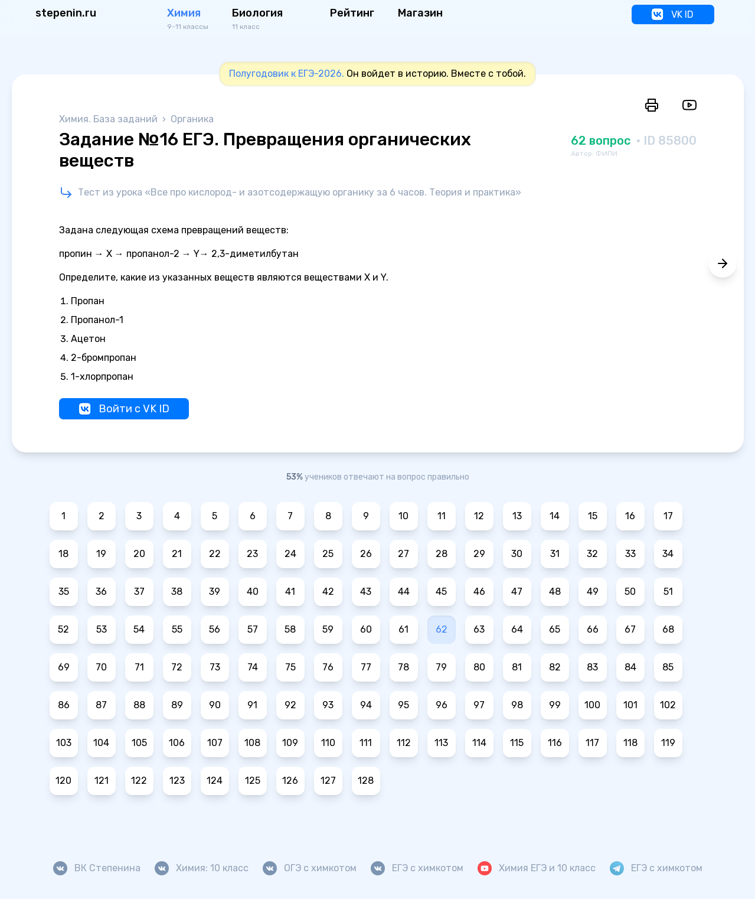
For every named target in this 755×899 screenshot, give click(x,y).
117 (592, 742)
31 (555, 553)
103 (63, 742)
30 (516, 553)
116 (555, 742)
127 (328, 780)
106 (177, 742)
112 (404, 742)
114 (479, 742)
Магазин (420, 12)
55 (177, 629)
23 (252, 553)
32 (592, 553)
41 (290, 591)
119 (668, 742)
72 (176, 667)
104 (101, 742)
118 (630, 742)
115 (517, 742)
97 (479, 705)
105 (139, 742)
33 (630, 553)
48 (555, 591)
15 (592, 516)
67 (630, 629)
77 (366, 667)
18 (63, 553)
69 (64, 667)
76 (328, 667)
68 (668, 629)
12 (479, 516)
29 (479, 553)
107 (215, 742)
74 (252, 667)
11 (441, 516)
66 (593, 629)
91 (252, 705)
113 (441, 742)
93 (328, 705)
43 (365, 591)
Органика (192, 119)
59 (328, 629)
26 (366, 553)
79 (441, 667)
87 (101, 705)
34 (668, 553)
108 (252, 742)
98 (517, 705)
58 (290, 629)
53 (101, 629)
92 (290, 705)
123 (177, 780)
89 (177, 705)
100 (592, 705)
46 (479, 591)
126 (290, 780)
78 (403, 667)
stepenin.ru (65, 12)
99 (555, 705)
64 (517, 629)
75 (290, 667)
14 (555, 516)
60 (366, 629)
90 (215, 705)
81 (517, 667)
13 (517, 516)
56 (214, 629)
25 (328, 553)
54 (139, 629)
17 (668, 516)
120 (63, 780)
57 (252, 629)
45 (441, 591)
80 (479, 667)
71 (139, 667)
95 (403, 705)
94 (366, 705)
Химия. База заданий (109, 119)
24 (290, 553)
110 (328, 742)
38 (176, 591)
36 (101, 591)
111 (365, 742)
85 (668, 667)
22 (215, 553)
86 (64, 705)
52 (63, 629)
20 (139, 553)
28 (441, 553)
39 (214, 591)
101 (630, 705)
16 (630, 516)
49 (593, 591)
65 (554, 629)
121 (101, 780)
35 (63, 591)
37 (139, 591)
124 (215, 780)
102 (668, 705)
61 (403, 629)
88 (139, 705)
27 (403, 553)
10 (403, 516)
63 (479, 629)
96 (441, 705)
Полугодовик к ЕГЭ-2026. (286, 73)
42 (328, 591)
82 (555, 667)
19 (101, 553)
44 (404, 591)
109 (290, 742)
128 (366, 780)
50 (630, 591)
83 (592, 667)
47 (516, 591)
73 (215, 667)
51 (668, 591)
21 (177, 553)
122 (139, 780)
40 (253, 591)
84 (630, 667)
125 (252, 780)
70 (101, 667)
